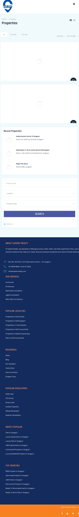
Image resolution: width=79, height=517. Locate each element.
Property (12, 19)
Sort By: (61, 36)
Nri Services (10, 286)
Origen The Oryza (22, 164)
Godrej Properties (12, 407)
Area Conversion (12, 372)
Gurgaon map (11, 376)
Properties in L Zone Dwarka (16, 325)
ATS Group (9, 398)
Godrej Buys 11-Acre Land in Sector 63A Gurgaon (32, 150)
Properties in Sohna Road (15, 316)
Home (4, 19)
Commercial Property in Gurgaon (18, 449)
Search (39, 213)
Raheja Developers (12, 411)
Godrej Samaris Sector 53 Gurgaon (28, 136)
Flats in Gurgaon (12, 432)
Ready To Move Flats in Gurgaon (17, 492)
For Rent (13, 34)
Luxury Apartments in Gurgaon (17, 437)
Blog (7, 359)
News (8, 355)
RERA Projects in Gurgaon (15, 471)
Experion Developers (13, 415)
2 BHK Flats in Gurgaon (14, 480)
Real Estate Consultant (14, 291)
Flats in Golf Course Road (15, 338)
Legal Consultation (12, 295)
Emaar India (10, 402)
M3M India (9, 394)
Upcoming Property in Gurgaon (17, 475)
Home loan (10, 282)
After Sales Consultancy (14, 299)
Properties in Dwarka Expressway (18, 334)
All (4, 34)
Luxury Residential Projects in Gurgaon (20, 454)
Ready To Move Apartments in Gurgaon (20, 488)
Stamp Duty (10, 368)
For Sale (25, 34)
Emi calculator (11, 364)
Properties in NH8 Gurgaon (15, 321)
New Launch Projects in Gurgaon (18, 484)
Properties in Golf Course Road (17, 329)
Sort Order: (72, 36)
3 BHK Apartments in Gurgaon (17, 445)
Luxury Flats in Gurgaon (14, 441)
